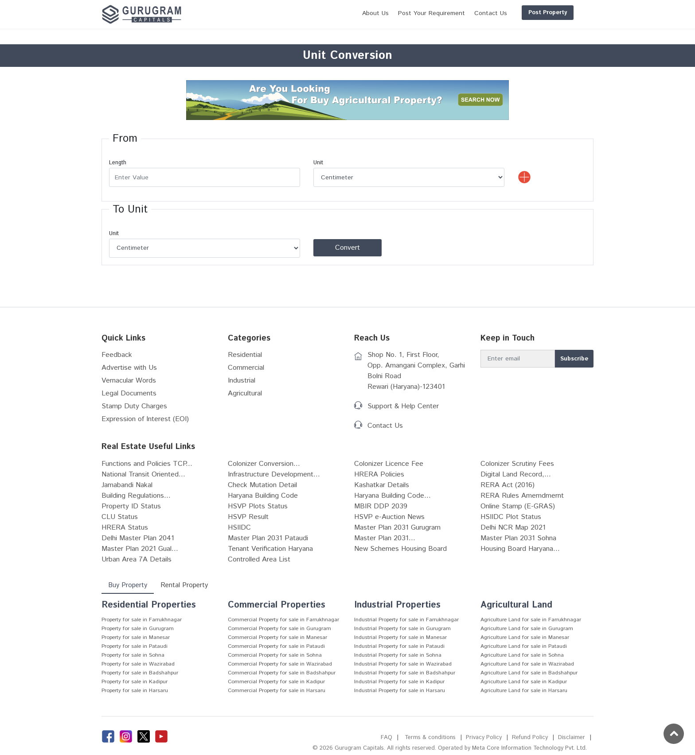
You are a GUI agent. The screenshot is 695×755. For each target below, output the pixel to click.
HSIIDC (239, 528)
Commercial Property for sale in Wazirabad (280, 664)
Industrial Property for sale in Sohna (397, 655)
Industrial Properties (397, 605)
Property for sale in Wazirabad (138, 664)
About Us (333, 13)
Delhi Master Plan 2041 (138, 538)
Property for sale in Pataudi (135, 646)
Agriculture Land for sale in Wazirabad (527, 664)
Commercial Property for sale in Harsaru (276, 690)
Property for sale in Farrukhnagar (142, 619)
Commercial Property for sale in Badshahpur (282, 673)
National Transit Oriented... (143, 474)
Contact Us (385, 426)
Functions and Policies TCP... (147, 464)
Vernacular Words (129, 381)
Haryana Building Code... (392, 496)
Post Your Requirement (388, 13)
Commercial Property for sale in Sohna (275, 655)
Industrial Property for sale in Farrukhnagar (406, 619)
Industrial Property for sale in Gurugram (402, 628)
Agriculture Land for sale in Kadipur (523, 681)
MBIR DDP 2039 (380, 506)
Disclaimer (571, 737)
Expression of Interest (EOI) (145, 419)
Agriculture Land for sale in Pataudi (523, 646)
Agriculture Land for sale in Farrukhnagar (530, 619)
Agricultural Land (516, 605)
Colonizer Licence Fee (388, 464)
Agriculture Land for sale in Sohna (522, 655)
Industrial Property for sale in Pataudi (399, 646)
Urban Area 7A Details (137, 559)
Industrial (241, 381)
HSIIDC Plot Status (510, 517)
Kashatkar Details (381, 485)
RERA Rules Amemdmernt (522, 496)
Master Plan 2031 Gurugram (397, 528)
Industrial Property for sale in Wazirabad (403, 664)
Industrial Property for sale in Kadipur (399, 681)
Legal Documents (129, 393)
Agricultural (245, 393)
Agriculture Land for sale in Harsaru (523, 690)
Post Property (505, 12)
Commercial (246, 368)
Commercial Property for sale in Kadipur (276, 681)
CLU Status (120, 517)
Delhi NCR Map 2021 (513, 528)
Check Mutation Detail (262, 485)
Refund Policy (530, 737)
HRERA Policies (379, 474)
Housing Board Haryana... (520, 549)
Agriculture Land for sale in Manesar (524, 637)
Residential (245, 355)
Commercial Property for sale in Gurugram (279, 628)
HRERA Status (125, 528)
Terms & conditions (430, 737)
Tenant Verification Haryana (270, 549)
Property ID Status (131, 506)
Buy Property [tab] (127, 585)
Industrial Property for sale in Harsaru (399, 690)
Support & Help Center (403, 406)
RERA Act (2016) (507, 485)
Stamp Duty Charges (134, 406)
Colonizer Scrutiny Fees (517, 464)
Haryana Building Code (263, 496)
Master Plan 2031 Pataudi (268, 538)
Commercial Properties (276, 605)
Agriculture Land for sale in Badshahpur (529, 673)
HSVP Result (248, 517)
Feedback (117, 355)
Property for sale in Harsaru (135, 690)
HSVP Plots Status (258, 506)
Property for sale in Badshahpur (140, 673)
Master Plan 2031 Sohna (518, 538)
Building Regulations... (136, 496)
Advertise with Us (129, 368)
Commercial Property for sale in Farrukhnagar (283, 619)
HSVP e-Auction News (389, 517)
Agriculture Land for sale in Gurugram (526, 628)
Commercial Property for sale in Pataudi (276, 646)
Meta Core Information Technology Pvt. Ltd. (529, 748)
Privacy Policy (484, 737)
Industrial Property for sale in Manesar (400, 637)
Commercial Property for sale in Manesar (277, 637)
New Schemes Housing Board (400, 549)
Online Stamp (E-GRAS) (517, 506)
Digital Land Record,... (515, 474)
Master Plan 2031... (384, 538)
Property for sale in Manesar (136, 637)
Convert (347, 248)
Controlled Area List (259, 559)
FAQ (386, 737)
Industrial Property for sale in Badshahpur (404, 673)
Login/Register (565, 12)
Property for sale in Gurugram (138, 628)
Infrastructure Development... (274, 474)
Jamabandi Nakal (127, 485)
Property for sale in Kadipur (135, 681)
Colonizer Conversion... (264, 464)
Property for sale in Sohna (133, 655)
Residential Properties (149, 605)
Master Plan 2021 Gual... (140, 549)
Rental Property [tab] (184, 585)
